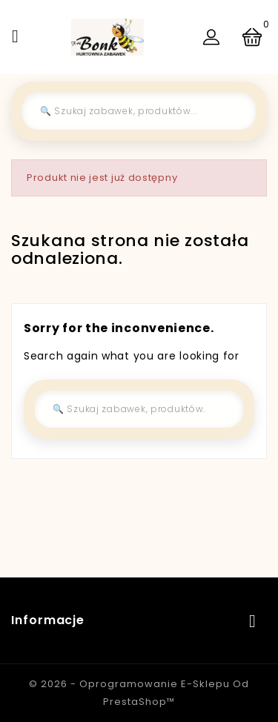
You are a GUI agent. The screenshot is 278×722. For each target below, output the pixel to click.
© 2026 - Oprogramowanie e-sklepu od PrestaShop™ (139, 693)
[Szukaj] (139, 111)
